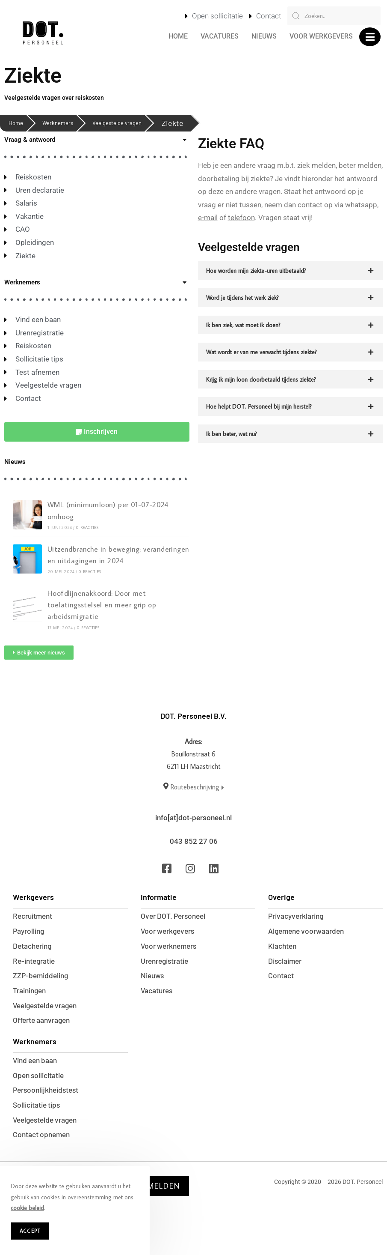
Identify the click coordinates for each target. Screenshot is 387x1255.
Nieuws (264, 36)
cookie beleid (27, 1208)
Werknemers (57, 123)
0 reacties (87, 527)
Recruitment (34, 915)
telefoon (241, 217)
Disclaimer (286, 963)
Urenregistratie (167, 963)
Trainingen (31, 994)
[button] (370, 36)
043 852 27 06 (194, 841)
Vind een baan (37, 1067)
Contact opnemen (43, 1146)
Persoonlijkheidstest (48, 1099)
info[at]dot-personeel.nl (193, 817)
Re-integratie (36, 963)
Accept (30, 1231)
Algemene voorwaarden (308, 931)
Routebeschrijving (197, 787)
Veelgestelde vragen (117, 123)
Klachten (283, 947)
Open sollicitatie (40, 1083)
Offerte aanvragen (44, 1026)
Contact (281, 978)
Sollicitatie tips (39, 1115)
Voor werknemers (171, 947)
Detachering (34, 947)
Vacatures (220, 36)
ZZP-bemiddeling (42, 978)
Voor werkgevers (321, 36)
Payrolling (30, 931)
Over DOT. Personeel (175, 915)
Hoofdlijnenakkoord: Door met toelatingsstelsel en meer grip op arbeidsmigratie (101, 605)
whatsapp (361, 204)
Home (178, 36)
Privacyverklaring (298, 915)
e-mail (208, 217)
